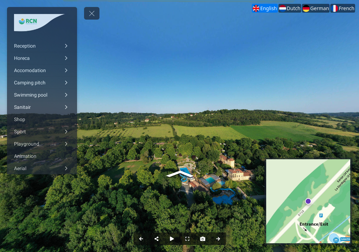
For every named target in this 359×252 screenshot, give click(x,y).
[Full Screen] (187, 238)
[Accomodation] (42, 70)
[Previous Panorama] (141, 238)
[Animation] (42, 156)
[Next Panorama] (218, 238)
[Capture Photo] (202, 238)
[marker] (308, 201)
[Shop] (42, 119)
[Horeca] (42, 58)
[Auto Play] (172, 238)
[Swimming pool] (42, 95)
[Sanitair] (42, 107)
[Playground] (42, 144)
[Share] (156, 238)
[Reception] (42, 46)
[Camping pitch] (42, 83)
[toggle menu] (91, 13)
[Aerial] (42, 168)
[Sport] (42, 132)
